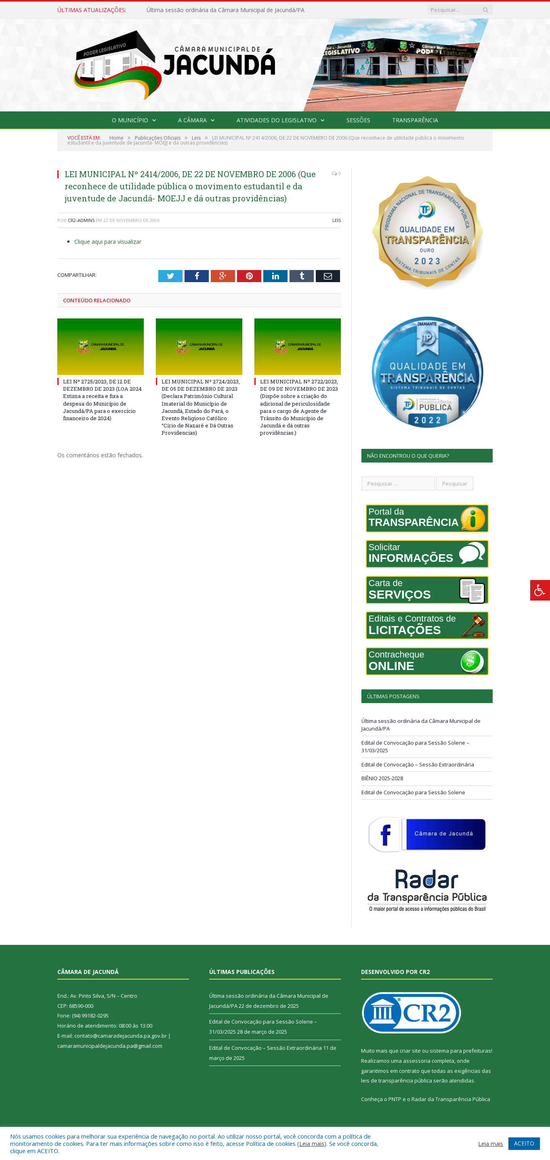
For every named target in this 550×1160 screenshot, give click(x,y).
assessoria (416, 1060)
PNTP (394, 1099)
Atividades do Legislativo (277, 120)
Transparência (415, 120)
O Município (130, 120)
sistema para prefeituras (460, 1050)
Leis (336, 220)
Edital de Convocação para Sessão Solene (413, 792)
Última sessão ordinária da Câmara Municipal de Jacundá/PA (225, 10)
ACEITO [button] (524, 1143)
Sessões (358, 120)
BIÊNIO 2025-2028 (382, 778)
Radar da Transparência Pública (450, 1099)
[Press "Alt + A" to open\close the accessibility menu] (540, 590)
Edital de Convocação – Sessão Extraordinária (417, 764)
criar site (410, 1050)
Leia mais (311, 1143)
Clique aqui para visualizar (107, 241)
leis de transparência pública (396, 1080)
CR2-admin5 (81, 220)
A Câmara (192, 120)
